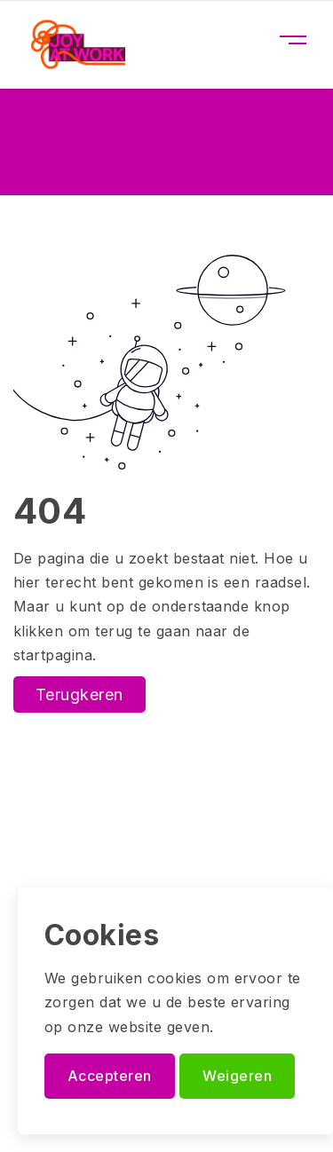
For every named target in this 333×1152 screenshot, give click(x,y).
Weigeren (237, 1076)
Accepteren (109, 1076)
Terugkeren (79, 694)
